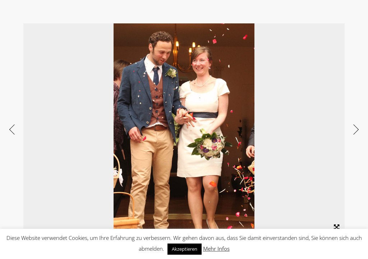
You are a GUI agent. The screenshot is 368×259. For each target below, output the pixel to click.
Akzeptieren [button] (184, 249)
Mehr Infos (216, 248)
